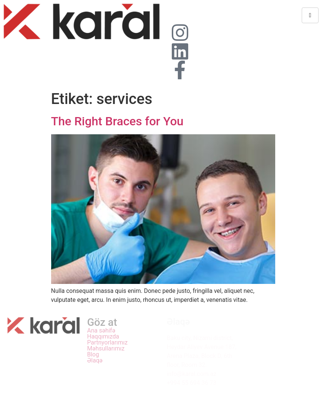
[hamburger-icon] (310, 15)
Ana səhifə (101, 331)
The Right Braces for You (117, 121)
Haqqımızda (103, 337)
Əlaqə (94, 361)
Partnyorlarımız (107, 343)
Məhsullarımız (105, 349)
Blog (93, 355)
